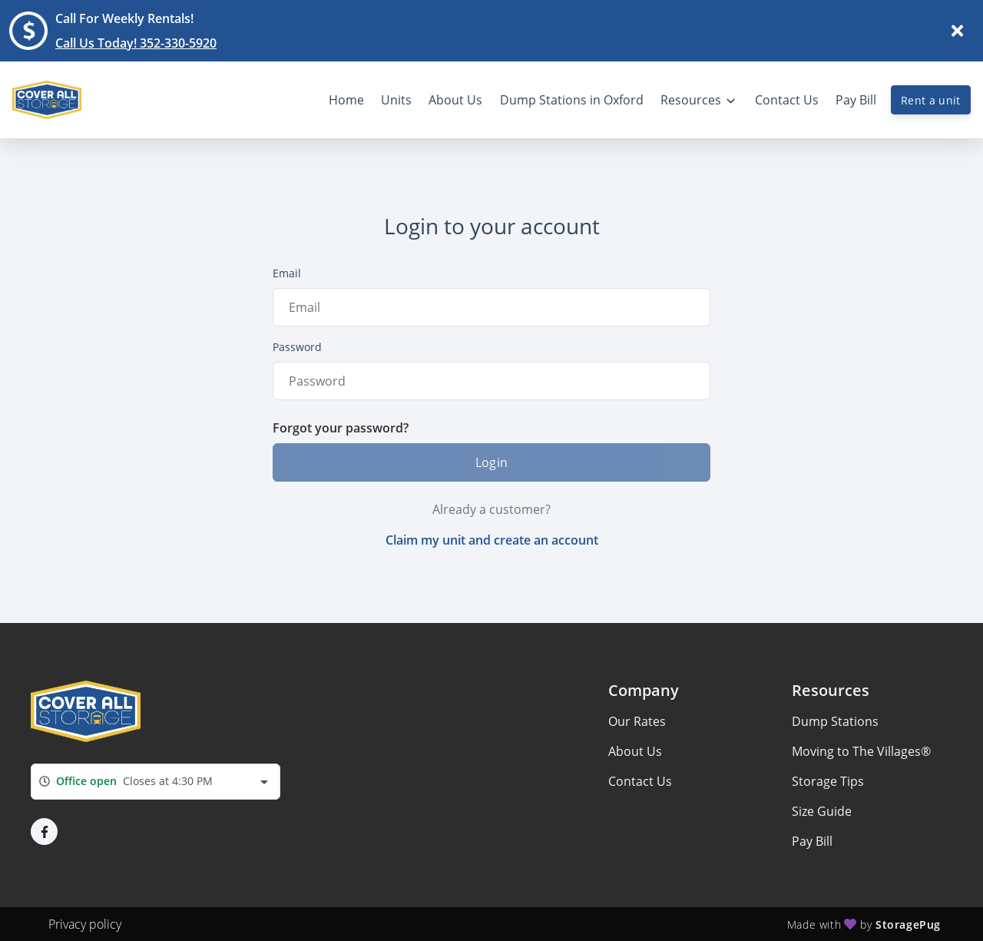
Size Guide (822, 811)
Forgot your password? (341, 427)
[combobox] (155, 782)
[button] (44, 831)
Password (297, 347)
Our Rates (637, 721)
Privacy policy (84, 924)
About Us (635, 751)
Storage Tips (828, 781)
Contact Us (640, 781)
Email (287, 273)
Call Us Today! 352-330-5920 (136, 43)
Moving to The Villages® (861, 751)
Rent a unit (931, 100)
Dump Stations (835, 721)
